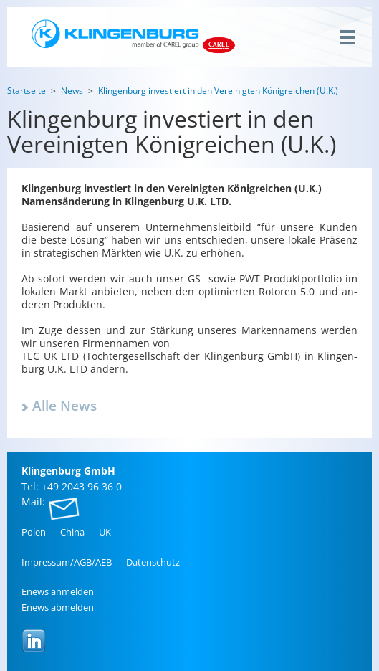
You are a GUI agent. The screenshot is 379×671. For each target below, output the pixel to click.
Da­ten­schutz (153, 562)
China (72, 531)
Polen (33, 531)
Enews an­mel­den (57, 591)
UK (105, 531)
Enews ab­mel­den (57, 607)
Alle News (64, 405)
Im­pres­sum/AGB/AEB (66, 562)
